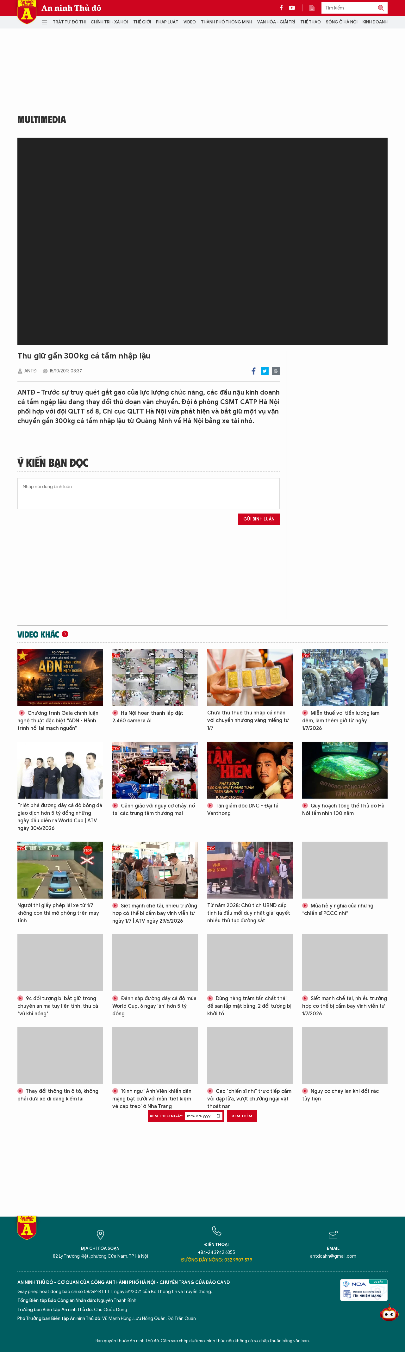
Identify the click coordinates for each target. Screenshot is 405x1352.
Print (276, 371)
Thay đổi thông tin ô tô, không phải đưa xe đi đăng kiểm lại (57, 1095)
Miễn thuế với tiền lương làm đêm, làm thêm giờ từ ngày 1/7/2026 (340, 721)
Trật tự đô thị (69, 22)
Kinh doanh (375, 22)
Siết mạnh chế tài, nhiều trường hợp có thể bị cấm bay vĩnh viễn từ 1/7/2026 (344, 1006)
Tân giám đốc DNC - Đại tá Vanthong (242, 810)
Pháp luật (167, 22)
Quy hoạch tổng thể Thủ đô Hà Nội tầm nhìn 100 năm (343, 810)
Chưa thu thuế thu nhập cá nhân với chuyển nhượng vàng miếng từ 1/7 (248, 720)
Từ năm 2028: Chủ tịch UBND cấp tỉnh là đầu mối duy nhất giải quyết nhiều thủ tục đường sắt (248, 913)
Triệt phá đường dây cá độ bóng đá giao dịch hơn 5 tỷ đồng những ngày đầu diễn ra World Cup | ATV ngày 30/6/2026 (59, 817)
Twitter (265, 371)
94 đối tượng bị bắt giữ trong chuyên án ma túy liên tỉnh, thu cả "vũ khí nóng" (57, 1006)
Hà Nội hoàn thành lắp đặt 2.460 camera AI (147, 717)
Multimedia (41, 119)
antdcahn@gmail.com (333, 1256)
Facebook (254, 371)
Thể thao (310, 22)
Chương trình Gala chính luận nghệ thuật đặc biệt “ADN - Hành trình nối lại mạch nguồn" (57, 721)
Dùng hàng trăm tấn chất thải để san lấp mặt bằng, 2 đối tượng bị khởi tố (249, 1006)
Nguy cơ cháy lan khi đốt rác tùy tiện (340, 1095)
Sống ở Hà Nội (342, 22)
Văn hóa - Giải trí (276, 22)
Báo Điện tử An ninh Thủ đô (27, 12)
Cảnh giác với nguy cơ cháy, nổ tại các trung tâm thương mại (153, 810)
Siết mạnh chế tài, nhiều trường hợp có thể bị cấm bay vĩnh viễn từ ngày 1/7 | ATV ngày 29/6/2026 (154, 913)
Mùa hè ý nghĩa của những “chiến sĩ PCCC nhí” (337, 910)
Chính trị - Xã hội (109, 22)
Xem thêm (242, 1115)
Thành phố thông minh (226, 22)
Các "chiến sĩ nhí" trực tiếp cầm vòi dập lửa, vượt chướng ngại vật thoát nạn (249, 1099)
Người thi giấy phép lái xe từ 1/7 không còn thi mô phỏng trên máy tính (58, 913)
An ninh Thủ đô (71, 8)
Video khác (38, 634)
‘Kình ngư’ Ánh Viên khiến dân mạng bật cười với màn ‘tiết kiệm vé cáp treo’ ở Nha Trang (151, 1099)
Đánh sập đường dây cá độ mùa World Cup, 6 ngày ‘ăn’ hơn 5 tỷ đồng (154, 1006)
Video (190, 22)
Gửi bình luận (259, 519)
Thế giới (142, 22)
